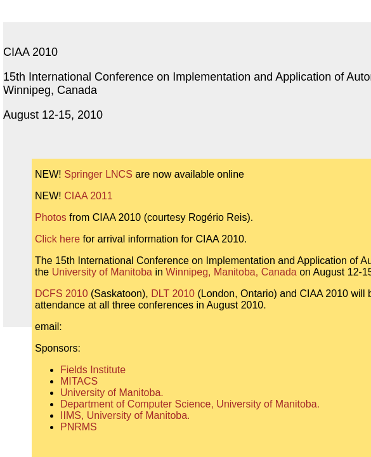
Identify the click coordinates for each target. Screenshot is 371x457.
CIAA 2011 (88, 195)
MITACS (79, 381)
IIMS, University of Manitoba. (125, 415)
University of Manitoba (102, 272)
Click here (57, 239)
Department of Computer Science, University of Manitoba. (190, 404)
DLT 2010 (173, 293)
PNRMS (78, 426)
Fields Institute (93, 369)
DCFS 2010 (61, 293)
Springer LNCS (98, 174)
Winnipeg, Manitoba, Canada (231, 272)
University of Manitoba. (112, 392)
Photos (51, 217)
